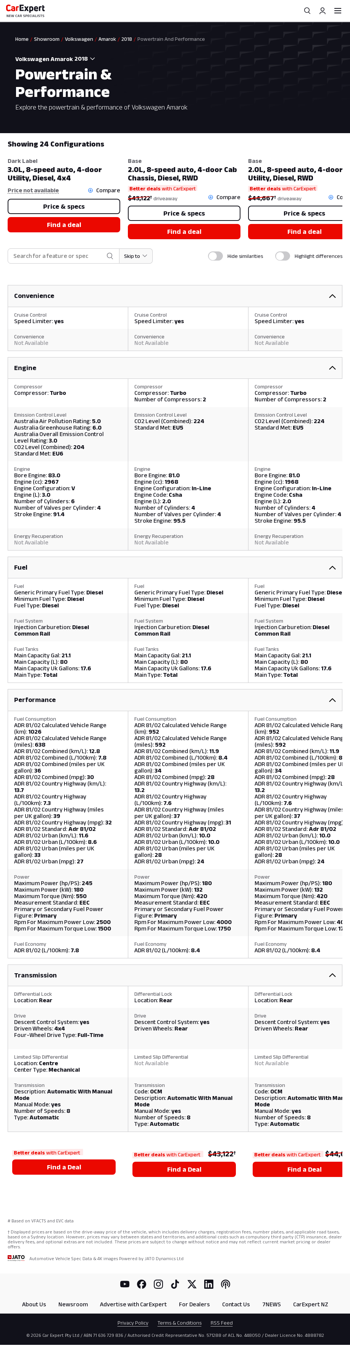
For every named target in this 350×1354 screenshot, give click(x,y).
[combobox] (86, 59)
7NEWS (271, 1304)
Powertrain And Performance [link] (171, 39)
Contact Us (236, 1304)
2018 (126, 39)
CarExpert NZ (310, 1304)
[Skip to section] (136, 256)
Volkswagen (79, 39)
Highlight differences (318, 256)
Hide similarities (245, 256)
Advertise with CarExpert (133, 1304)
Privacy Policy (133, 1323)
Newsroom (73, 1304)
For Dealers (194, 1304)
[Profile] (322, 10)
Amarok (107, 39)
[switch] (215, 256)
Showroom (47, 39)
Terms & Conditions (180, 1323)
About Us (34, 1304)
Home (22, 39)
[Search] (307, 10)
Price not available (33, 190)
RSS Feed (222, 1323)
